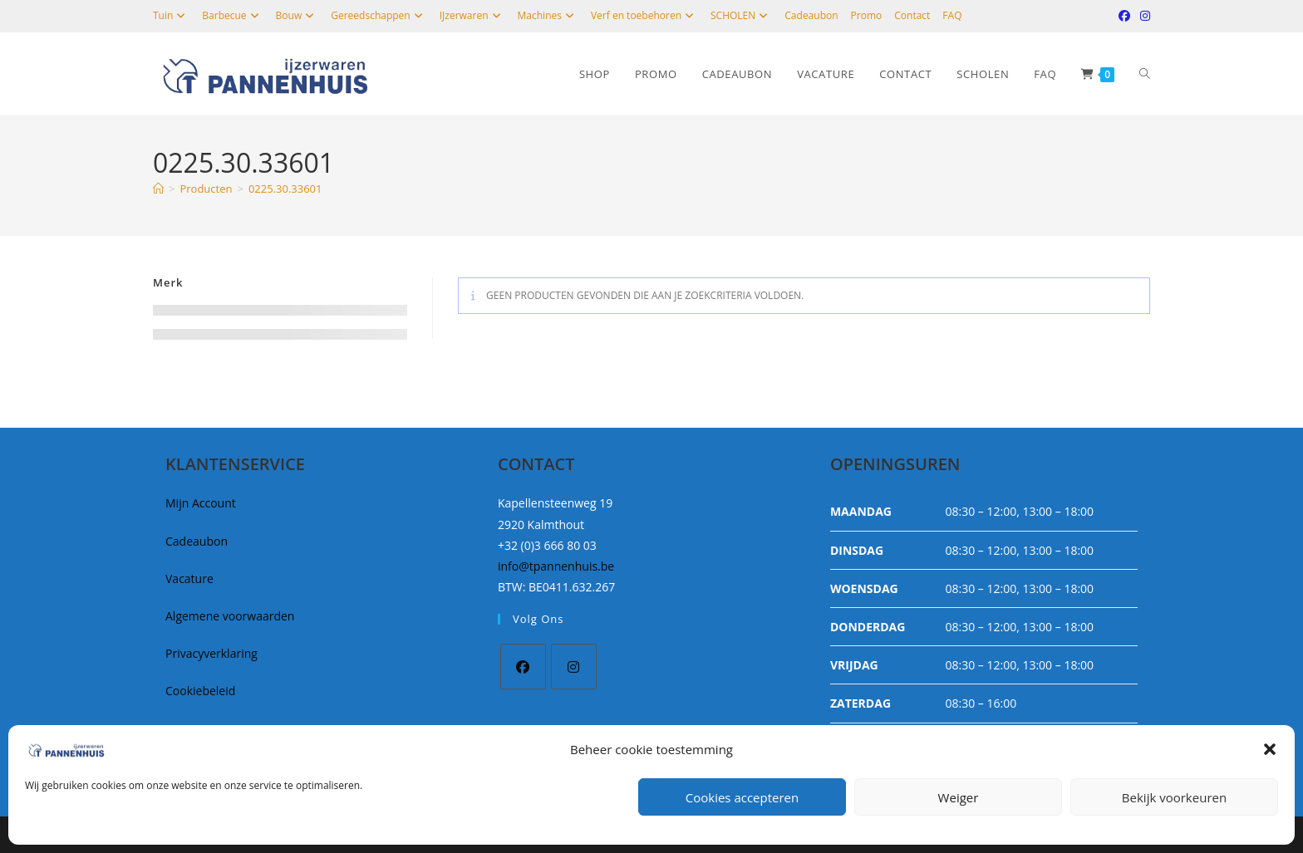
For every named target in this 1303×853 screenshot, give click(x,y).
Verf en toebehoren (644, 15)
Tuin (171, 15)
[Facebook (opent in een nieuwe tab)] (1124, 15)
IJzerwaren (472, 15)
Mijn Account (200, 503)
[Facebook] (523, 666)
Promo (867, 15)
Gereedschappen (378, 15)
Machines (548, 15)
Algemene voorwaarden (229, 616)
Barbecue (232, 15)
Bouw (297, 15)
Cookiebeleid (200, 691)
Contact (912, 15)
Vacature (189, 578)
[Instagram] (574, 666)
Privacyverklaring (211, 653)
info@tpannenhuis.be (556, 566)
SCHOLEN (741, 15)
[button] (1269, 749)
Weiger (958, 797)
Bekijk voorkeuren (1174, 797)
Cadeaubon (811, 15)
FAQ (951, 15)
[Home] (158, 188)
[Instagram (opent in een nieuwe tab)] (1142, 15)
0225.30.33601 (285, 188)
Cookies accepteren (742, 797)
